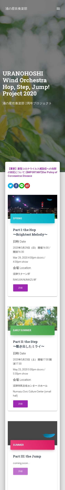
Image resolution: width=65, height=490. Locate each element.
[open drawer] (58, 8)
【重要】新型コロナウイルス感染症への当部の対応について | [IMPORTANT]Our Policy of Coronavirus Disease (32, 172)
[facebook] (16, 186)
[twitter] (10, 186)
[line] (21, 186)
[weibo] (27, 186)
